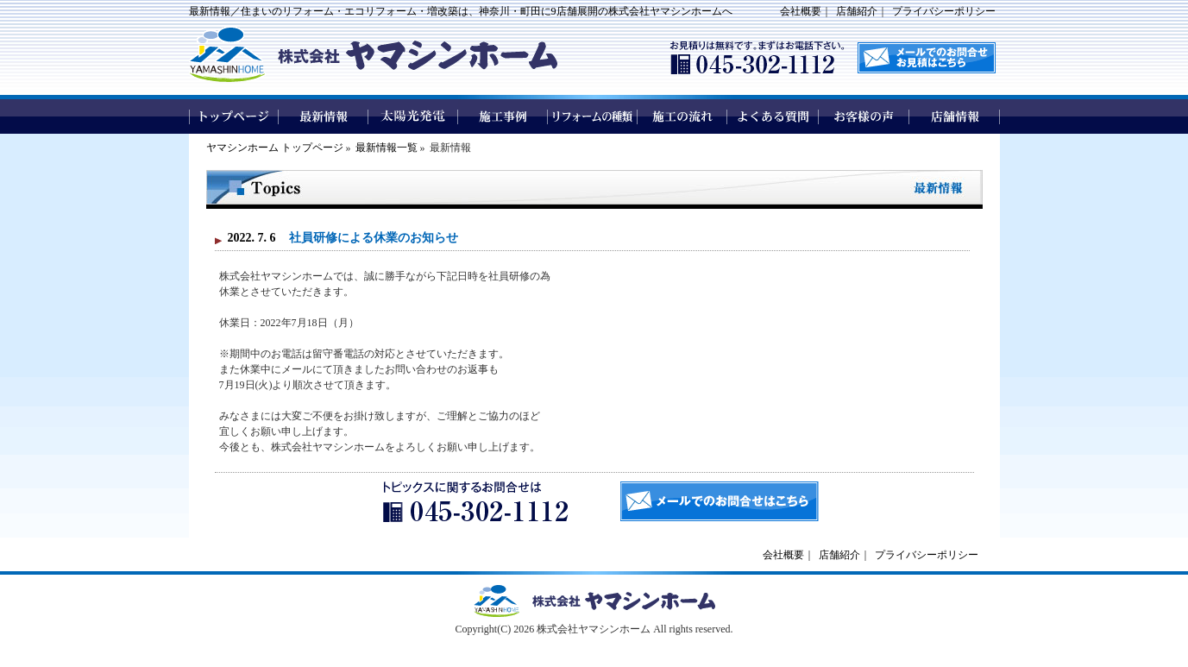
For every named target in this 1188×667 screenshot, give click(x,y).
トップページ (234, 116)
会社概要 (800, 11)
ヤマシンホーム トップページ (274, 148)
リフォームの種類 (593, 116)
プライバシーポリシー (944, 11)
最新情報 (323, 116)
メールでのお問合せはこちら (719, 501)
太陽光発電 (413, 116)
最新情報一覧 (386, 148)
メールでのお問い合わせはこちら (927, 57)
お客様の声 (864, 116)
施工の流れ (683, 116)
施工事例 (503, 116)
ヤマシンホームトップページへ (594, 601)
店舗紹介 (856, 11)
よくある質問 (773, 116)
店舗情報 (954, 116)
